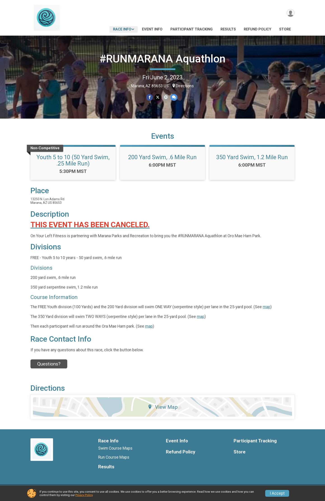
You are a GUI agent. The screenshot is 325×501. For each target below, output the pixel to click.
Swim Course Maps (115, 451)
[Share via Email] (165, 97)
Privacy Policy (84, 495)
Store (285, 29)
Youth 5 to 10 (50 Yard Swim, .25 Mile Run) (73, 163)
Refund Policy (257, 29)
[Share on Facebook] (149, 97)
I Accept (277, 493)
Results (228, 29)
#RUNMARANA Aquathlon (162, 58)
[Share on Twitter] (157, 97)
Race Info (122, 29)
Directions (185, 86)
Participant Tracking (191, 29)
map (266, 309)
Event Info (152, 29)
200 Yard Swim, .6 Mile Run (162, 159)
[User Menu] (290, 13)
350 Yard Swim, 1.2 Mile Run (252, 159)
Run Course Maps (113, 460)
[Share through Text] (173, 97)
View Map (163, 410)
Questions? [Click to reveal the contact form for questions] (48, 366)
